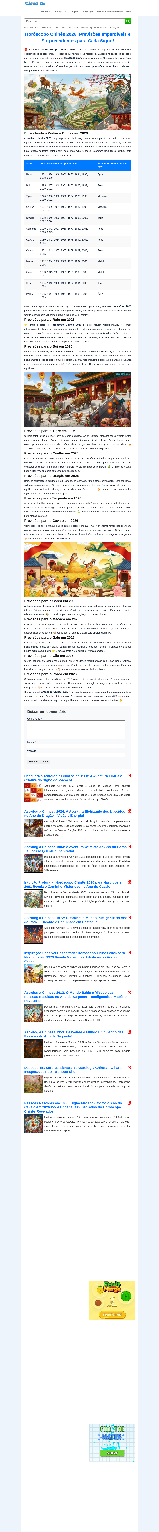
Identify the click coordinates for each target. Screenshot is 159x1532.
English (75, 11)
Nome (31, 742)
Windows (45, 11)
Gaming (58, 11)
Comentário (34, 718)
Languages (87, 11)
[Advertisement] (111, 1228)
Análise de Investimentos (110, 11)
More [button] (129, 11)
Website (31, 751)
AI (66, 11)
